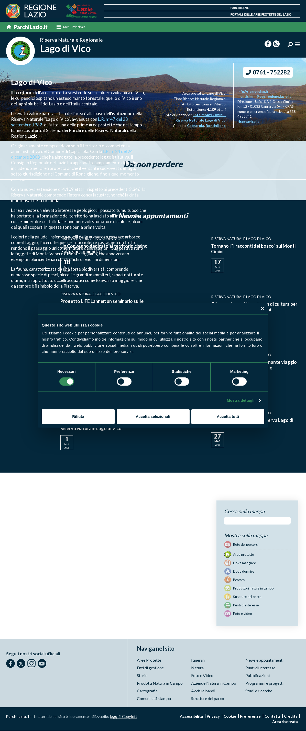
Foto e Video (202, 675)
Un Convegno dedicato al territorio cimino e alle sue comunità (104, 249)
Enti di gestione (150, 667)
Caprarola (195, 126)
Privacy (213, 716)
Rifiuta (78, 416)
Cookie (230, 716)
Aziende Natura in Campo (213, 683)
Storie (142, 675)
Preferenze (250, 716)
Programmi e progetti (264, 683)
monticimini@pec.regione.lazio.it (264, 97)
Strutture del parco (207, 698)
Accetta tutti (228, 416)
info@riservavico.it (252, 92)
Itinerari (198, 660)
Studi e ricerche (258, 691)
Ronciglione (216, 126)
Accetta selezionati (153, 416)
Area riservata (285, 721)
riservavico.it (248, 122)
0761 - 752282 (268, 72)
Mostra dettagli (240, 400)
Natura (197, 667)
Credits (290, 716)
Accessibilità (191, 716)
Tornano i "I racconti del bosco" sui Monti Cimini (253, 249)
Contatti (272, 716)
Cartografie (147, 691)
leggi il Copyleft (123, 716)
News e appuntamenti (264, 660)
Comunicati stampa (154, 698)
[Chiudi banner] (262, 308)
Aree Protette (149, 660)
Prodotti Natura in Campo (160, 683)
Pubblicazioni (257, 675)
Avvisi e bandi (203, 691)
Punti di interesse (260, 667)
